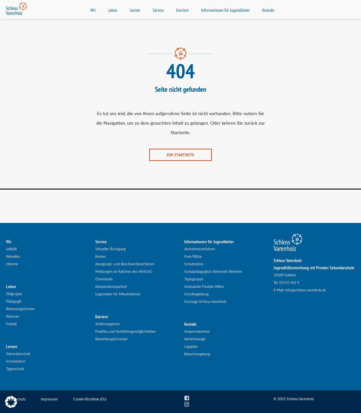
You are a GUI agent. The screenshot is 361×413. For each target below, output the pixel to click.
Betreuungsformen (20, 309)
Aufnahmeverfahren (199, 249)
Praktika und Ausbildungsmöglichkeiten (125, 331)
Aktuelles (13, 256)
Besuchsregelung (197, 354)
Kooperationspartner (111, 286)
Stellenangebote (107, 324)
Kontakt (268, 10)
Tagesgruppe (193, 279)
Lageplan (191, 346)
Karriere (182, 10)
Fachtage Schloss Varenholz (205, 301)
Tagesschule (15, 369)
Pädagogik (14, 301)
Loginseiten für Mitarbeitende (117, 294)
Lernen (135, 10)
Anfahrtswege (195, 339)
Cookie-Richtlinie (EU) (90, 399)
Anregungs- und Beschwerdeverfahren (124, 264)
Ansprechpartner (197, 331)
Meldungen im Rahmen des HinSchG (123, 271)
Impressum (49, 399)
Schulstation (15, 361)
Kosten (100, 256)
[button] (11, 402)
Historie (12, 264)
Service (158, 10)
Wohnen (12, 316)
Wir (93, 10)
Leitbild (11, 249)
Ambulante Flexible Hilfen (204, 286)
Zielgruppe (14, 294)
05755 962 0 (289, 282)
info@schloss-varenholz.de (305, 290)
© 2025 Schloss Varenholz (294, 399)
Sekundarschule (18, 354)
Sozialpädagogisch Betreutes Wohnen (213, 271)
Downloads (104, 279)
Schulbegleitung (196, 294)
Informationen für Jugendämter (225, 10)
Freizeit (11, 324)
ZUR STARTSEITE (180, 154)
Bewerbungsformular (111, 339)
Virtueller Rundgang (110, 249)
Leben (112, 10)
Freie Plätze (193, 256)
